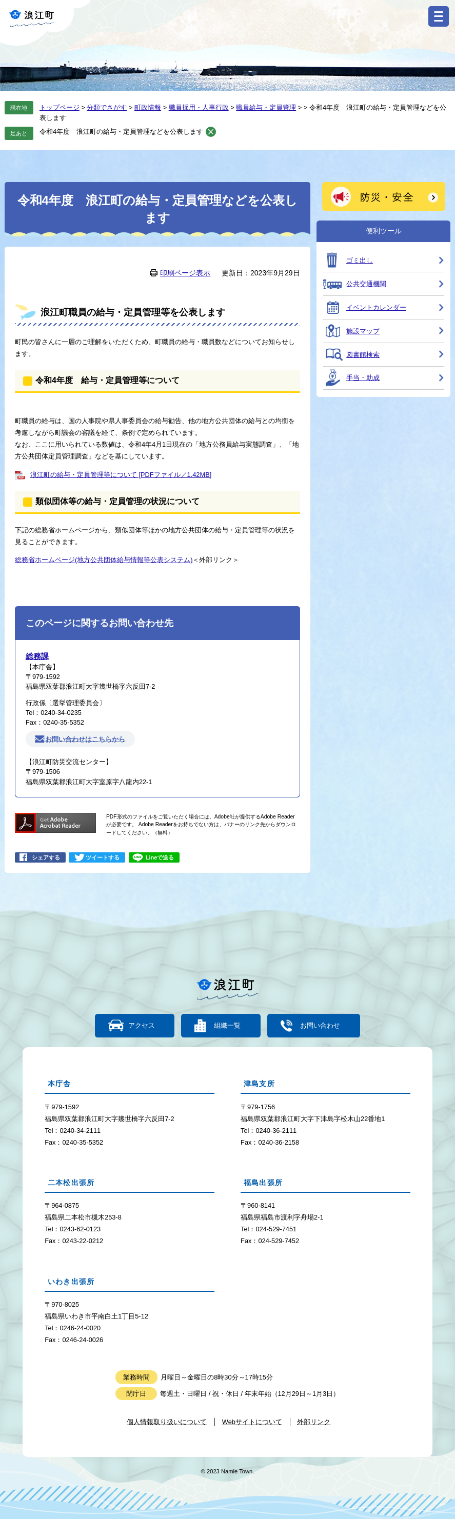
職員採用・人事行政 (199, 107)
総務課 (37, 656)
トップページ (59, 107)
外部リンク (313, 1422)
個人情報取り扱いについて (167, 1422)
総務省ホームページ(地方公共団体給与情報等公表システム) (104, 560)
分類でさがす (107, 107)
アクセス (141, 1026)
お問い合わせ (320, 1026)
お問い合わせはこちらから (85, 739)
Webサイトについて (252, 1422)
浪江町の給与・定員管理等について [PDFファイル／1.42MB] (120, 474)
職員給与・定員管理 (266, 107)
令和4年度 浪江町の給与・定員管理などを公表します (121, 131)
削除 (211, 132)
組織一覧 (227, 1026)
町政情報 (147, 107)
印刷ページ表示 (185, 273)
